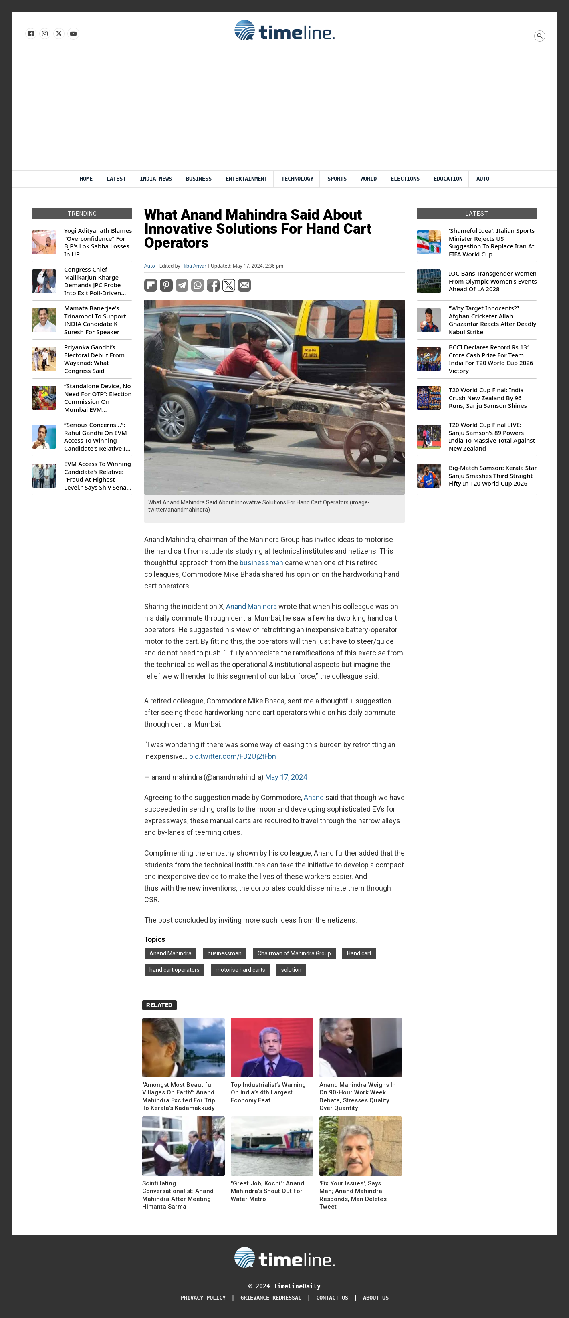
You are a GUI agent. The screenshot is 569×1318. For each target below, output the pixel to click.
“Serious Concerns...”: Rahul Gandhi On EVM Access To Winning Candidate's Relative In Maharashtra (96, 436)
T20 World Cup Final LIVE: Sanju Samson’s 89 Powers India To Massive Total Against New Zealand (492, 436)
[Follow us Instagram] (44, 34)
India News (156, 179)
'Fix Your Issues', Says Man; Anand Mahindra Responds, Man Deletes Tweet (353, 1195)
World (369, 179)
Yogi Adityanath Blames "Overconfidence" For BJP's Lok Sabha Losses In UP (98, 242)
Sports (337, 179)
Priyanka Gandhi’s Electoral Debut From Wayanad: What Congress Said (94, 359)
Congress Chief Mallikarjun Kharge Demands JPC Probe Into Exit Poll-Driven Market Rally (92, 281)
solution (291, 970)
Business (199, 179)
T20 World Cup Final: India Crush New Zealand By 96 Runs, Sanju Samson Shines (488, 397)
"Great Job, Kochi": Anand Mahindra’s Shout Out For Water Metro (267, 1191)
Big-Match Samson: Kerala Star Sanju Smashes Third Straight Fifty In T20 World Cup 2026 (493, 475)
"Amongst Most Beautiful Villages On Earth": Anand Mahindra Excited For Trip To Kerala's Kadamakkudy (178, 1096)
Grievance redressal (270, 1298)
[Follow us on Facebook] (30, 34)
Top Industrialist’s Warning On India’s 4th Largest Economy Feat (268, 1092)
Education (448, 179)
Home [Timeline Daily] (86, 179)
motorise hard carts (240, 970)
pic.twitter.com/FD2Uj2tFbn (232, 756)
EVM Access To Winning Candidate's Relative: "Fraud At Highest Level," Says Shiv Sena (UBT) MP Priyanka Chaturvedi (97, 475)
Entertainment (246, 179)
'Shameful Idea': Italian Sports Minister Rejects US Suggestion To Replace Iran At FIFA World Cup (492, 242)
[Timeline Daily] (284, 1256)
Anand (314, 797)
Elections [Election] (405, 179)
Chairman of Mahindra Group (294, 953)
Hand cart (359, 953)
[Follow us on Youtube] (72, 34)
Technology (297, 179)
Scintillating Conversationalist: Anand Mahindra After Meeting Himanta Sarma (178, 1195)
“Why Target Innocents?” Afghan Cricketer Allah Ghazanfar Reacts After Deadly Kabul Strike (492, 320)
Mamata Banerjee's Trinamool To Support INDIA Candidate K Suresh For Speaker (95, 320)
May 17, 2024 (286, 777)
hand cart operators (174, 970)
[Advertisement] (284, 110)
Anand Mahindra (251, 606)
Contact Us (332, 1298)
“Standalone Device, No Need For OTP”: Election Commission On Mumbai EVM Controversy (98, 397)
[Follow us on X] (58, 34)
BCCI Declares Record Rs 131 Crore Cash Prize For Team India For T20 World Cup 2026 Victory (491, 359)
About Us (376, 1298)
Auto (482, 179)
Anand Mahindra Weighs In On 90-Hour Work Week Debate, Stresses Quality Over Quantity (357, 1096)
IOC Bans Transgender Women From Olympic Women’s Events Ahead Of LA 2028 (493, 281)
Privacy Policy (203, 1298)
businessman (261, 562)
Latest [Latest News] (116, 179)
